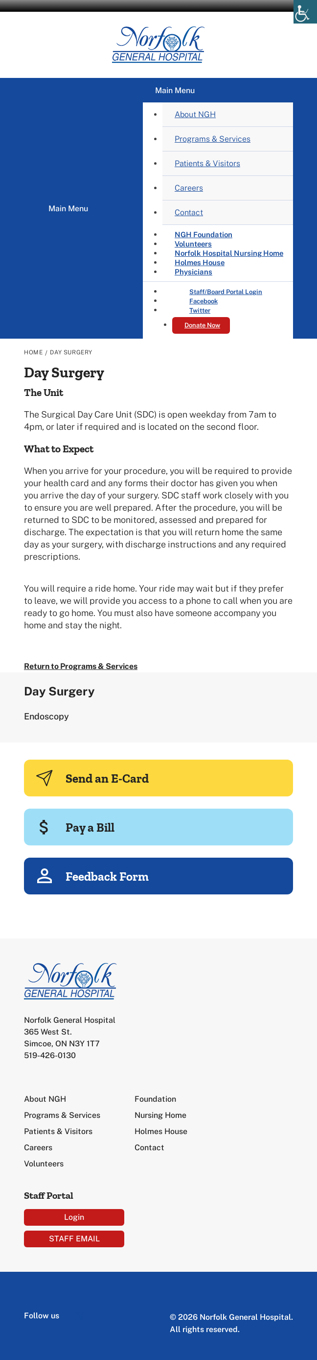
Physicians (193, 272)
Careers (189, 188)
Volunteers (44, 1163)
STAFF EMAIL (74, 1238)
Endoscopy (46, 716)
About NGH (195, 114)
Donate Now (202, 325)
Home (33, 352)
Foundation (155, 1099)
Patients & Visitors (207, 163)
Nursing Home (160, 1115)
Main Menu (68, 208)
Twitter (199, 310)
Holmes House (161, 1131)
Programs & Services (212, 139)
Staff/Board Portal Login (225, 292)
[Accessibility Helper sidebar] (305, 12)
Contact (189, 212)
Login (74, 1217)
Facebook (203, 301)
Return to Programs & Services (80, 666)
